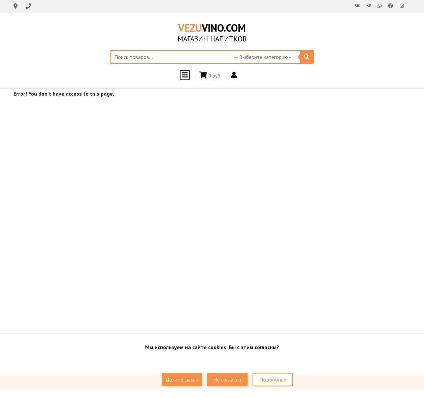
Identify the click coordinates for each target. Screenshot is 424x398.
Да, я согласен (181, 379)
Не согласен (227, 379)
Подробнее (272, 379)
